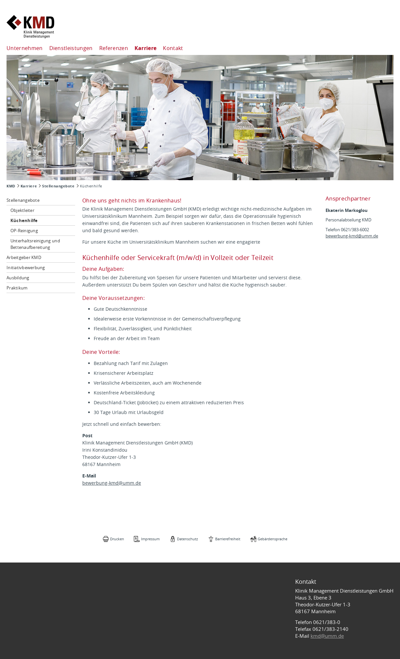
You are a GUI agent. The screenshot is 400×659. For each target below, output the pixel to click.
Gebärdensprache (272, 538)
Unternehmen (25, 48)
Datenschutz (187, 538)
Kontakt (173, 48)
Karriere (146, 48)
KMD (11, 186)
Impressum (150, 538)
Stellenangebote (58, 186)
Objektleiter (22, 210)
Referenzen (113, 48)
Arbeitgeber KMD (24, 257)
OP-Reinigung (24, 231)
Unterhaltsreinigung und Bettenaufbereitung (35, 244)
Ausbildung (18, 278)
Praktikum (17, 288)
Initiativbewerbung (26, 267)
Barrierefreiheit (227, 538)
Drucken (117, 538)
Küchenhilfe (24, 220)
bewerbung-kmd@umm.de (111, 483)
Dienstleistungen (71, 48)
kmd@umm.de (327, 636)
